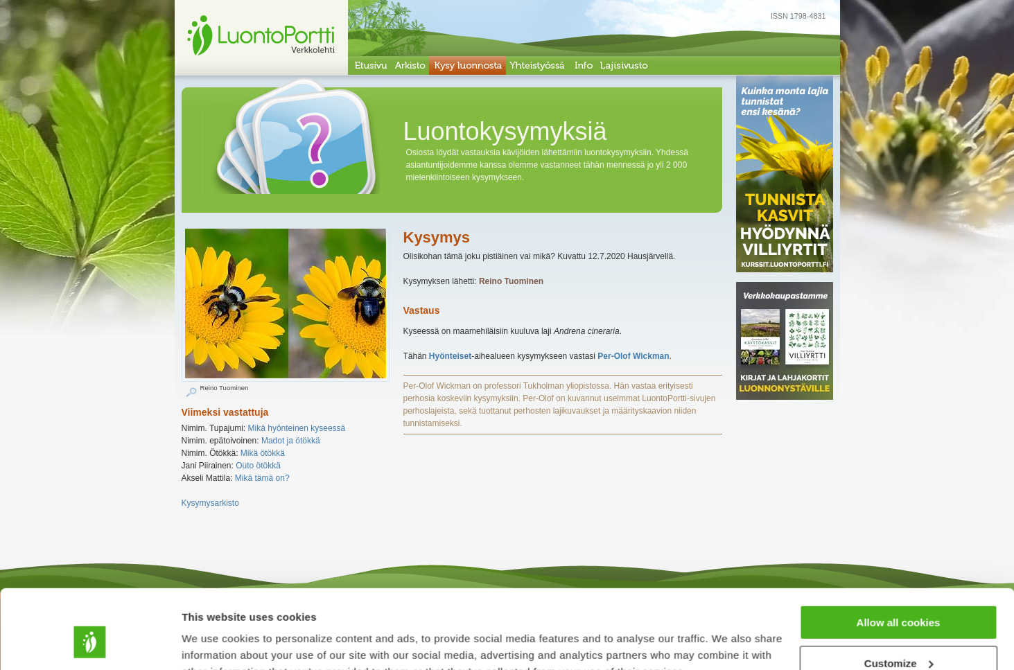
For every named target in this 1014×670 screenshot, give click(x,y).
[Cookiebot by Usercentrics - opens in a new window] (89, 643)
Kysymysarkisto (210, 503)
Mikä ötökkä (263, 453)
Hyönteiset (450, 356)
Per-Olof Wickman (633, 356)
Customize (899, 595)
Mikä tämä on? (262, 478)
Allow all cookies (899, 555)
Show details (214, 642)
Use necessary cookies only (898, 636)
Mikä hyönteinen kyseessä (297, 428)
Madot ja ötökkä (290, 441)
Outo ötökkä (258, 465)
